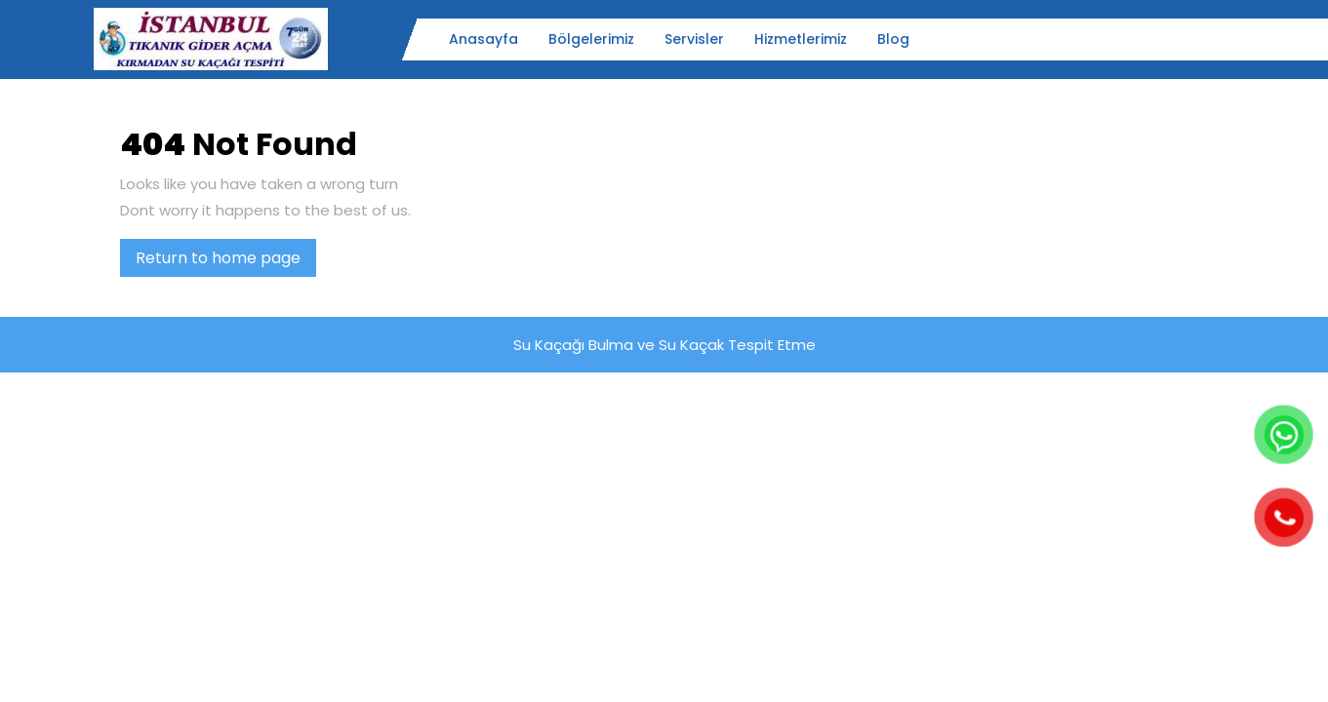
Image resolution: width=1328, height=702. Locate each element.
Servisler (694, 39)
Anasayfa (483, 39)
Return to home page (226, 261)
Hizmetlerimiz (800, 39)
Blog (893, 39)
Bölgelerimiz (591, 39)
